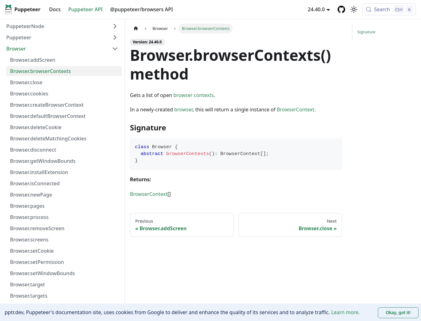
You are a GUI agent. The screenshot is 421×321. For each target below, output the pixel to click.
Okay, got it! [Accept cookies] (398, 312)
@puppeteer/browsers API (141, 9)
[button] (62, 37)
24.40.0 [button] (316, 9)
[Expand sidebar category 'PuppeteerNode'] (115, 26)
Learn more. (345, 312)
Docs (55, 9)
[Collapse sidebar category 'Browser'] (115, 49)
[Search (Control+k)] (389, 9)
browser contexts (193, 95)
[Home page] (136, 28)
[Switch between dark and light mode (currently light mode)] (354, 9)
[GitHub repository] (341, 9)
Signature (366, 32)
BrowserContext (295, 109)
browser (183, 109)
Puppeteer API (85, 9)
